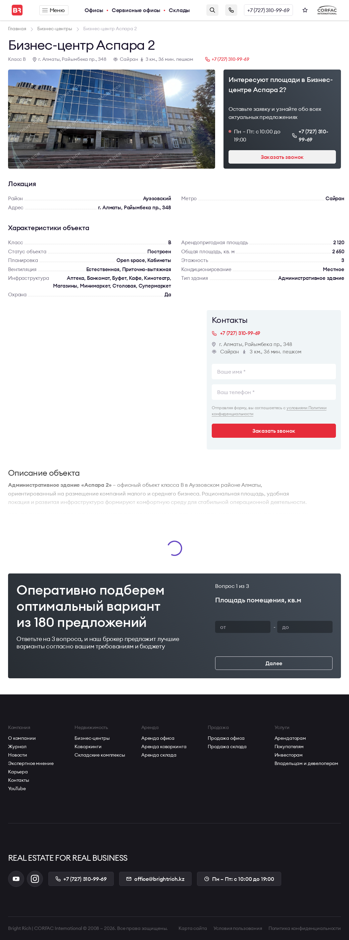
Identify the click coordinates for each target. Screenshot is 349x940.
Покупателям (289, 746)
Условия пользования (237, 928)
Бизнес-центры (91, 738)
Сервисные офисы (136, 10)
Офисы (94, 10)
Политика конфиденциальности (304, 928)
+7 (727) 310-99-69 (268, 10)
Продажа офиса (226, 738)
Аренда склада (159, 755)
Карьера (18, 772)
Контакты (18, 780)
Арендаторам (290, 738)
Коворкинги (88, 746)
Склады (179, 10)
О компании (22, 738)
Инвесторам (289, 755)
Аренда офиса (157, 738)
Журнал (17, 746)
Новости (17, 755)
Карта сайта (193, 928)
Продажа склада (227, 746)
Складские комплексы (99, 755)
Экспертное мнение (31, 763)
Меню (53, 10)
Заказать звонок (231, 10)
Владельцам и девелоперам (307, 763)
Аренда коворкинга (164, 746)
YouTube (17, 788)
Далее (273, 663)
